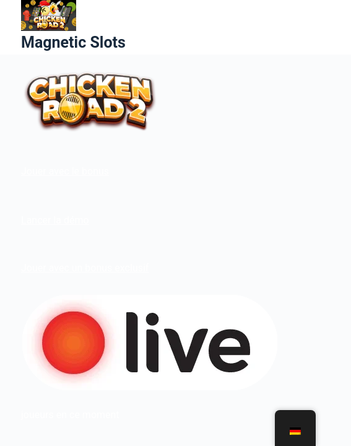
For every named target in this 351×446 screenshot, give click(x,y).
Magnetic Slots (73, 42)
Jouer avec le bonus (65, 171)
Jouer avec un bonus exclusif (85, 268)
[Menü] (324, 27)
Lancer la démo (55, 220)
